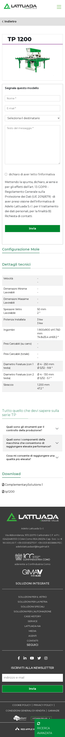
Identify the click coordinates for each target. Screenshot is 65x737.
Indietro (9, 21)
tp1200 (8, 491)
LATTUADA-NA (32, 626)
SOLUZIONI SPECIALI (32, 606)
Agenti (32, 635)
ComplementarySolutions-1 (22, 484)
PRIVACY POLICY (43, 705)
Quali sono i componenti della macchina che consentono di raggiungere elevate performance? (28, 443)
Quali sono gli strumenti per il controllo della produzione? (25, 428)
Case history (32, 616)
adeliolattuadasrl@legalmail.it (32, 546)
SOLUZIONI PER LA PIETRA (32, 601)
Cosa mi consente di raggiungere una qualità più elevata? (30, 457)
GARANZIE (53, 711)
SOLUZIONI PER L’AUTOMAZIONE (32, 611)
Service (32, 621)
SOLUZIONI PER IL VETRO (32, 596)
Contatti (32, 640)
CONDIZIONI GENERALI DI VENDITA (25, 711)
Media (32, 631)
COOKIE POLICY (21, 705)
